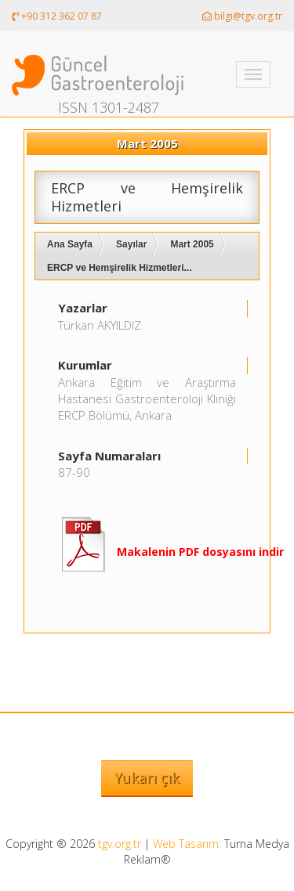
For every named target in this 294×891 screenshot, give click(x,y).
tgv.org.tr (119, 843)
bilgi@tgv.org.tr (242, 16)
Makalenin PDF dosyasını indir (200, 551)
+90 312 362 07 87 (57, 16)
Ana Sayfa (70, 244)
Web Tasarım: (187, 843)
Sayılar (131, 244)
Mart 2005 (191, 244)
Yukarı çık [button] (147, 777)
